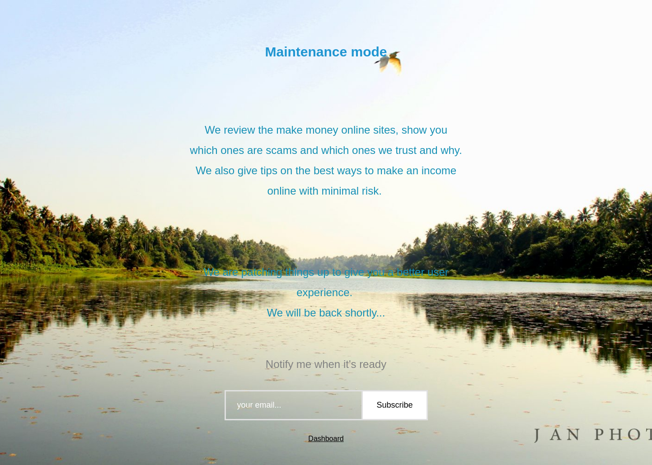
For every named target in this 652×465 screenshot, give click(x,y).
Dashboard (325, 438)
